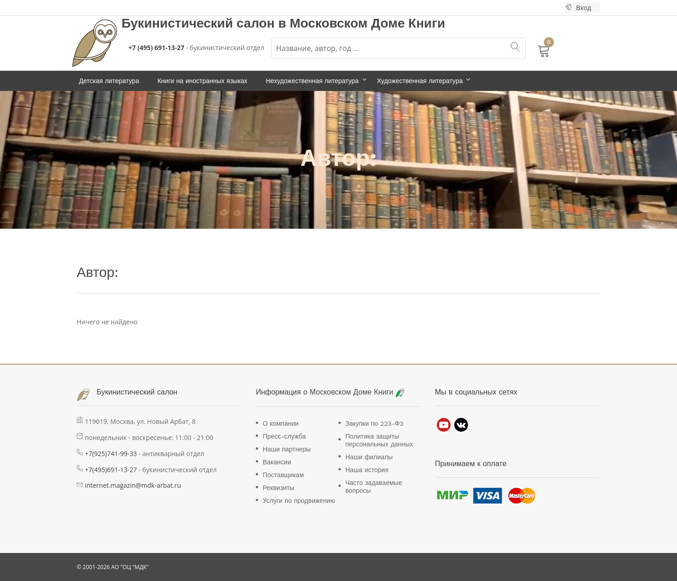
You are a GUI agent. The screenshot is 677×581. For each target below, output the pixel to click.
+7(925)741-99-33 (111, 453)
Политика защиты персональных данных (379, 440)
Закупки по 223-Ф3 (374, 423)
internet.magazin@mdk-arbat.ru (133, 485)
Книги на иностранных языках (203, 81)
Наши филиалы (369, 457)
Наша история (367, 470)
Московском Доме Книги (368, 23)
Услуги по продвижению (299, 500)
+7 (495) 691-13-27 (157, 47)
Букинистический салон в (206, 23)
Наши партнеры (286, 449)
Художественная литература (420, 81)
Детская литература (109, 81)
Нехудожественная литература (312, 81)
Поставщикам (283, 475)
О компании (281, 423)
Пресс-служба (284, 436)
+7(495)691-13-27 (111, 469)
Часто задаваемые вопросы (373, 486)
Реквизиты (278, 487)
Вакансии (277, 462)
